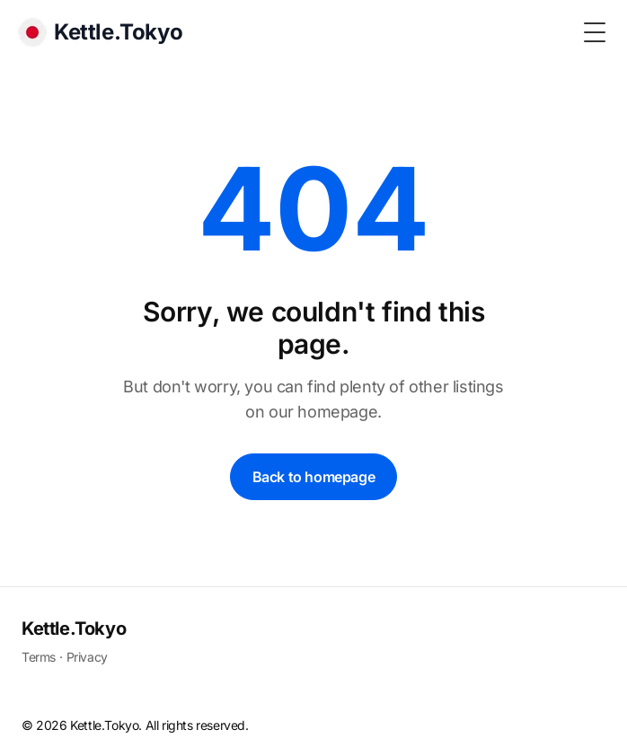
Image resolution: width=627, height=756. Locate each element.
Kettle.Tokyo (74, 628)
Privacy (87, 656)
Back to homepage (313, 477)
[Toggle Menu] (594, 32)
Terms (39, 656)
